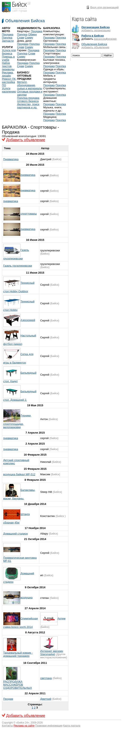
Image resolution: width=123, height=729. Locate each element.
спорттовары (28, 213)
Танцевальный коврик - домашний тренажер (18, 654)
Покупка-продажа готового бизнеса (28, 99)
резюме (112, 38)
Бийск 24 (23, 722)
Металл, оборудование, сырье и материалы (29, 85)
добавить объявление (95, 47)
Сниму (29, 37)
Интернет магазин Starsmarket (51, 652)
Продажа (7, 34)
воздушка (26, 597)
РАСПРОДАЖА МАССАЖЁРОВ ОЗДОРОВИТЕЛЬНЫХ (17, 684)
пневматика (27, 174)
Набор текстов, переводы (8, 66)
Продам (8, 698)
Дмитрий (45, 698)
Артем (62, 618)
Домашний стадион (15, 533)
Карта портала (71, 725)
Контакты (7, 725)
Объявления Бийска (25, 20)
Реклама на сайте (24, 725)
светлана (46, 678)
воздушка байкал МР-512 (19, 474)
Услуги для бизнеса (9, 52)
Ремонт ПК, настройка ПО (9, 82)
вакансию (100, 38)
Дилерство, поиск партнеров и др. (28, 106)
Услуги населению (9, 90)
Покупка (7, 37)
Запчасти (8, 40)
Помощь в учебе (8, 58)
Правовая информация (48, 725)
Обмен (32, 34)
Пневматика (11, 159)
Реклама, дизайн (8, 74)
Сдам (20, 37)
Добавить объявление (25, 140)
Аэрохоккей (27, 320)
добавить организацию (96, 30)
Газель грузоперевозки (17, 265)
